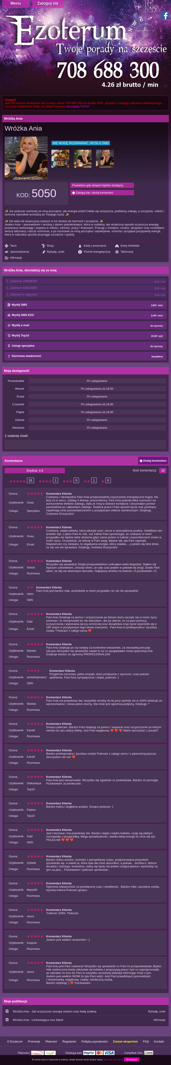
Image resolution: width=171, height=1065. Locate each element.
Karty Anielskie (127, 246)
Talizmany (124, 252)
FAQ (146, 1041)
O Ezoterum (14, 1041)
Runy (47, 246)
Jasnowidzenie (17, 252)
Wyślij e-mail (85, 325)
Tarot (10, 246)
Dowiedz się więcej (113, 1059)
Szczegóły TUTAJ (77, 106)
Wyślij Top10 (85, 336)
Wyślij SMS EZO (85, 315)
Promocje (34, 1041)
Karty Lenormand (92, 246)
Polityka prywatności (94, 1041)
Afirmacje (13, 258)
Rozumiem (131, 1059)
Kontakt (159, 1041)
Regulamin (69, 1041)
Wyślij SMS (85, 305)
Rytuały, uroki (52, 252)
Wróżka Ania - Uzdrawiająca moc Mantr (38, 1020)
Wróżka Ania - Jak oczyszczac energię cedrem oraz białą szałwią (54, 1011)
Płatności (51, 1041)
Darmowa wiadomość (85, 356)
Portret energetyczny (94, 252)
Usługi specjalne (85, 346)
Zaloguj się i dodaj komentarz (93, 192)
